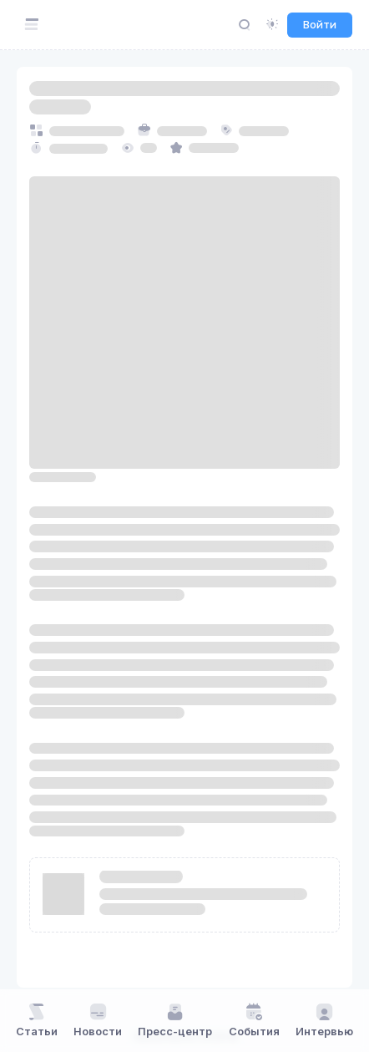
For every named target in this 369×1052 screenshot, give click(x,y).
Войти (319, 24)
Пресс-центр (175, 1020)
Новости (97, 1020)
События (254, 1020)
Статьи (37, 1020)
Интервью (324, 1020)
